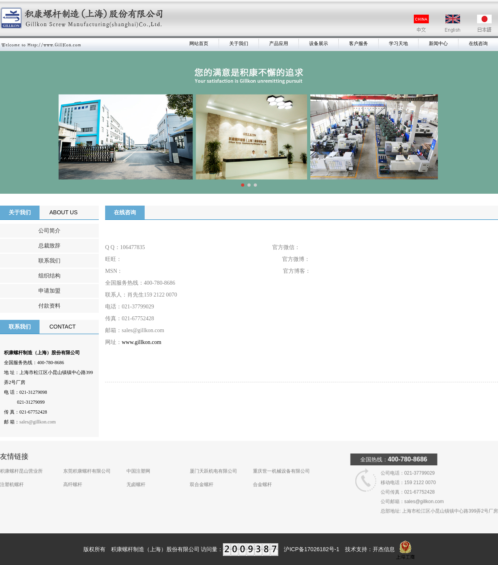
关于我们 (238, 43)
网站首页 (198, 43)
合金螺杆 (262, 476)
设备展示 (318, 43)
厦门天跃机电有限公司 (213, 462)
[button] (242, 185)
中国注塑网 (138, 462)
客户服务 (358, 43)
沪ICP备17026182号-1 (311, 549)
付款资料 (49, 306)
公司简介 (49, 231)
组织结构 (49, 276)
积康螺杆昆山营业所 (21, 462)
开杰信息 (384, 549)
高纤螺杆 (72, 476)
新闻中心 (438, 43)
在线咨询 (478, 43)
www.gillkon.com (141, 342)
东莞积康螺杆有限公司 (87, 462)
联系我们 (49, 261)
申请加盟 (49, 291)
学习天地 (398, 43)
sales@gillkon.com (37, 422)
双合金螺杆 (201, 476)
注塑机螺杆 (12, 476)
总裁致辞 (49, 246)
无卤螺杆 (135, 476)
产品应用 (278, 43)
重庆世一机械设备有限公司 (281, 462)
